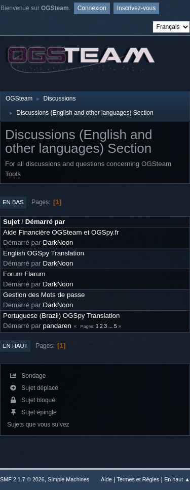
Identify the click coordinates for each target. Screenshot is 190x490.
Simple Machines (68, 479)
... (111, 326)
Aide (106, 479)
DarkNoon (58, 242)
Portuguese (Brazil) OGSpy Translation (61, 315)
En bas (13, 202)
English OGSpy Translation (43, 253)
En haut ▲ (177, 479)
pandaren (57, 326)
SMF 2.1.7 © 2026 (22, 479)
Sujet (11, 221)
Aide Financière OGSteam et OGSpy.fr (61, 232)
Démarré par (45, 221)
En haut (15, 346)
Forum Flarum (24, 274)
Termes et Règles (138, 479)
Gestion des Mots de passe (44, 295)
